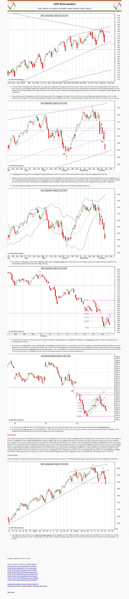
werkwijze (46, 8)
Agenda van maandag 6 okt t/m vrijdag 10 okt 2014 (22, 584)
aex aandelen (53, 8)
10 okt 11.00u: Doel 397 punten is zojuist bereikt (22, 570)
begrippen (76, 8)
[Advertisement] (65, 550)
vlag (60, 427)
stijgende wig (91, 340)
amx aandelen (63, 8)
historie (82, 8)
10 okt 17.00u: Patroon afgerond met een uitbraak (22, 580)
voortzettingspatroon (103, 427)
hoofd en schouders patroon (43, 535)
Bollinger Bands (59, 262)
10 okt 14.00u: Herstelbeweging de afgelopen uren (22, 574)
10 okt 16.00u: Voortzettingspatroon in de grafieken (22, 578)
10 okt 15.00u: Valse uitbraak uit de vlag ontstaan (22, 576)
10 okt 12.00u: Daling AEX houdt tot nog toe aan (22, 572)
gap (83, 178)
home (40, 8)
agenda (70, 8)
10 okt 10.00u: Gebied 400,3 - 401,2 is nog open (21, 568)
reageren (88, 8)
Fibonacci (17, 174)
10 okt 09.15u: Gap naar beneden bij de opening (21, 566)
